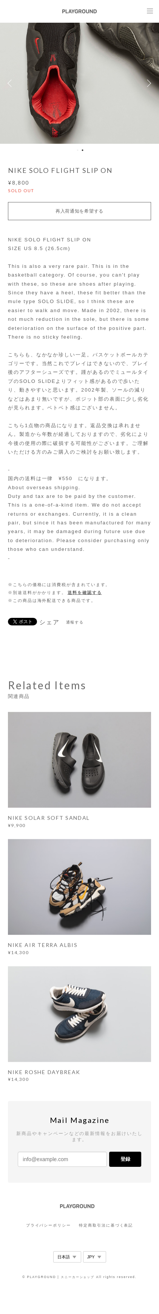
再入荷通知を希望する (79, 211)
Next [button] (147, 83)
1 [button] (78, 150)
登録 (125, 1159)
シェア (49, 622)
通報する (75, 622)
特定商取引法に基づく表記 (106, 1225)
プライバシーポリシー (48, 1225)
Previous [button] (11, 83)
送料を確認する (85, 592)
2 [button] (82, 150)
